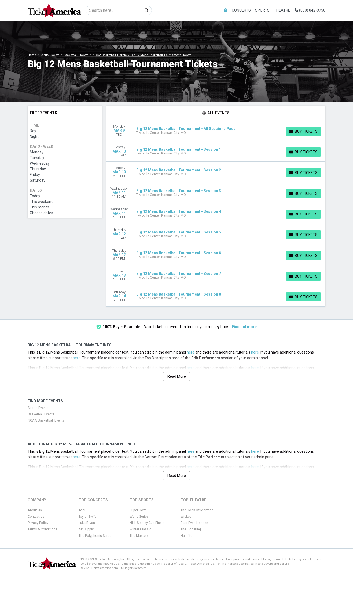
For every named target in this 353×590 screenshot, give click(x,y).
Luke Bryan (87, 523)
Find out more (244, 327)
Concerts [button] (241, 10)
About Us (35, 510)
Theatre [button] (282, 10)
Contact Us (36, 517)
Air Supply (86, 529)
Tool (82, 510)
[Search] (114, 10)
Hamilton (187, 536)
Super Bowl (138, 510)
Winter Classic (140, 529)
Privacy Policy (38, 523)
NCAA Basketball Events (46, 420)
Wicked (186, 517)
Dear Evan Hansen (194, 523)
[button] (226, 10)
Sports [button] (262, 10)
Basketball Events (41, 414)
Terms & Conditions (42, 529)
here (190, 352)
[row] (216, 130)
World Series (139, 517)
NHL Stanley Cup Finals (147, 523)
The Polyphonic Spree (95, 536)
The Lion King (191, 529)
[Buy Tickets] (303, 131)
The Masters (139, 536)
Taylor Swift (87, 517)
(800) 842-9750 (310, 10)
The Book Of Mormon (197, 510)
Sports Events (38, 408)
